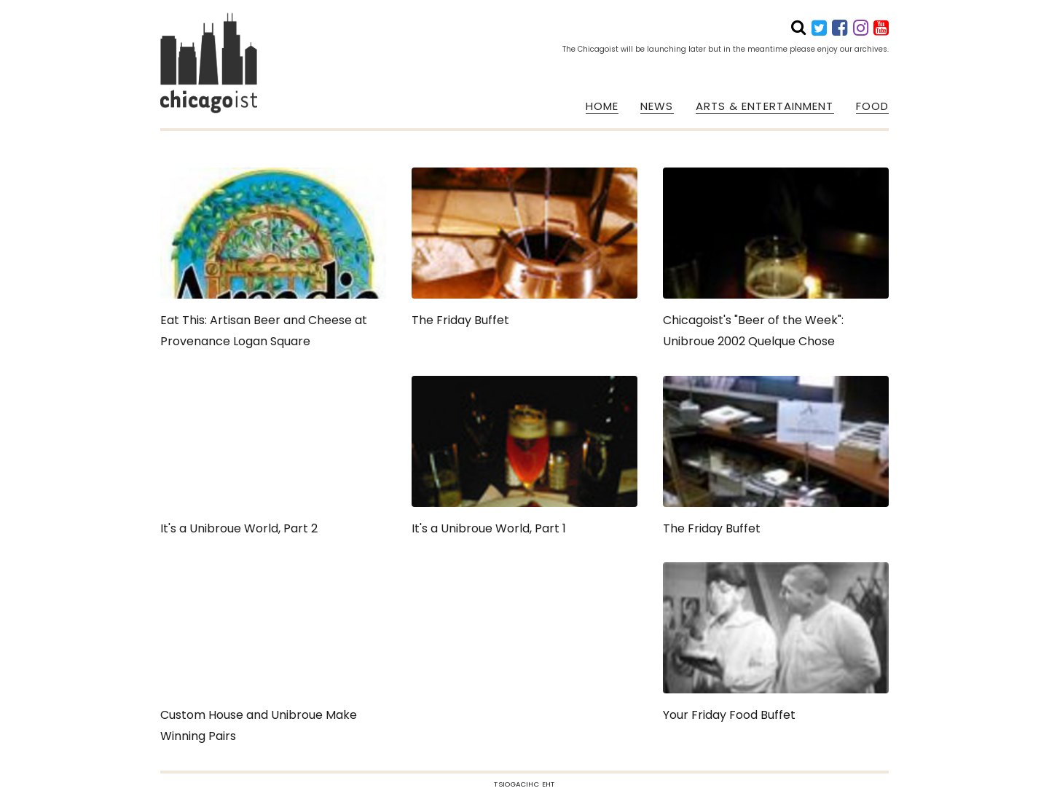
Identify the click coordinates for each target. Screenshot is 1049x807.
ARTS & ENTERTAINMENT (765, 106)
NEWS (656, 106)
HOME (602, 106)
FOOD (872, 106)
